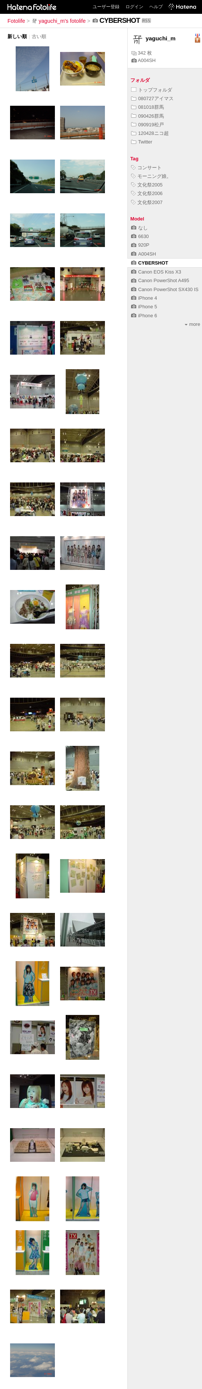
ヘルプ (156, 6)
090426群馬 (147, 116)
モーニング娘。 (151, 176)
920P (140, 245)
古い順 (39, 36)
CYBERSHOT (149, 263)
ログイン (134, 6)
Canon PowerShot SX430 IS (165, 289)
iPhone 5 (144, 306)
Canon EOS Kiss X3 (156, 272)
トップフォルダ (151, 90)
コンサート (146, 167)
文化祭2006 (146, 193)
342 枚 (141, 53)
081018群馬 (147, 107)
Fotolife (16, 21)
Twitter (141, 142)
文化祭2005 (146, 185)
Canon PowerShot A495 (160, 280)
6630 (140, 236)
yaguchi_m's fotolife (58, 21)
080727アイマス (152, 98)
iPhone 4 (144, 298)
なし (139, 228)
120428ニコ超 (150, 133)
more (192, 324)
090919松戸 (147, 124)
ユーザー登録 (106, 6)
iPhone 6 (144, 315)
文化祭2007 (146, 202)
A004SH (143, 60)
